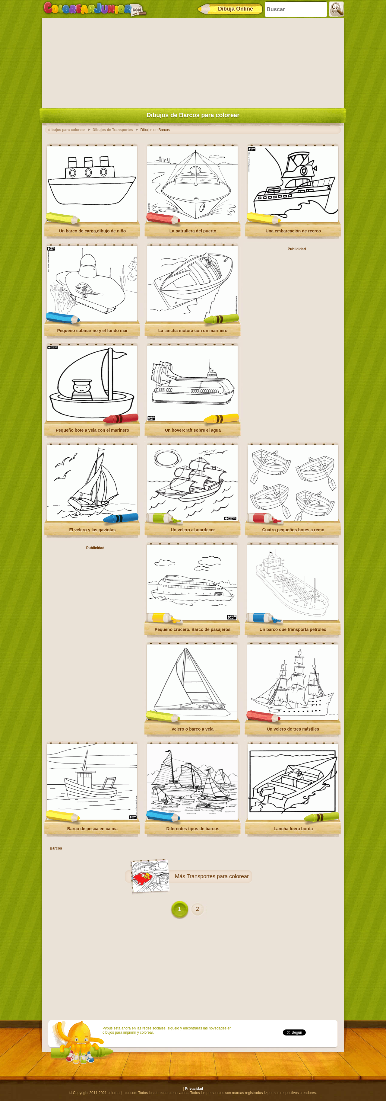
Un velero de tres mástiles (293, 729)
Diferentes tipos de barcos (193, 828)
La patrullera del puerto (193, 231)
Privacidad (194, 1089)
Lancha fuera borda (293, 828)
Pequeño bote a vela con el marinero (92, 430)
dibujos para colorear (66, 130)
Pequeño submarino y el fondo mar (92, 330)
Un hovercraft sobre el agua (193, 430)
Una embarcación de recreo (293, 231)
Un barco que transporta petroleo (293, 629)
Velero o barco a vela (193, 729)
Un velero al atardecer (193, 529)
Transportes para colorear (218, 876)
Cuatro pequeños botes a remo (293, 529)
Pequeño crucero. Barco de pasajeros (192, 629)
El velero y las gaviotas (92, 529)
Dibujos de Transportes (113, 130)
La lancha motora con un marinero (193, 330)
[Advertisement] (193, 62)
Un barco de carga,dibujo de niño (92, 231)
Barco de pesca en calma (92, 828)
